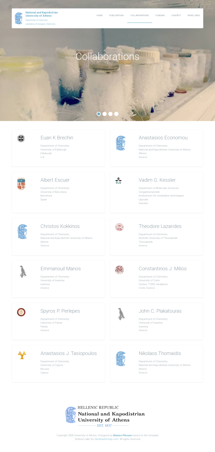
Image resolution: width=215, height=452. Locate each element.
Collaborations (140, 15)
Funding (160, 15)
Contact (176, 15)
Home (100, 15)
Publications (116, 15)
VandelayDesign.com (106, 439)
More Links (194, 15)
